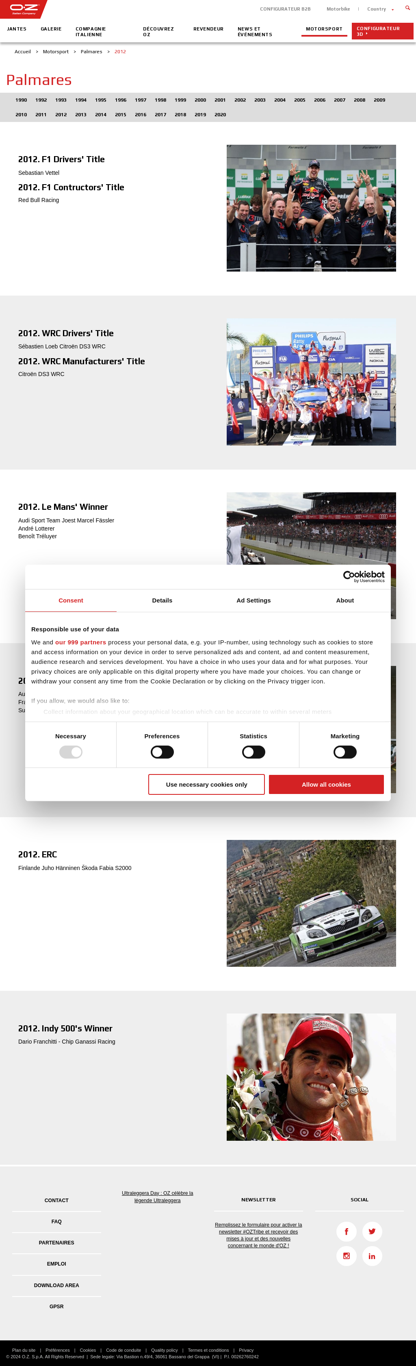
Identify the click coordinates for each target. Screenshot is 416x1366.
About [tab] (345, 600)
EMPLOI (56, 1264)
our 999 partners (80, 641)
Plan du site (23, 1350)
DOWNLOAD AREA (56, 1285)
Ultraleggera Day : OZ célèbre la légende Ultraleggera (157, 1196)
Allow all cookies (326, 784)
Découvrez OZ (158, 31)
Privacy (246, 1350)
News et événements (255, 31)
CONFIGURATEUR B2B (285, 9)
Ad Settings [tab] (253, 600)
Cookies (88, 1350)
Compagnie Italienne (91, 31)
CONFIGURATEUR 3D (378, 31)
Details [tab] (162, 600)
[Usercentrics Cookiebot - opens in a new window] (349, 577)
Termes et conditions (208, 1350)
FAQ (57, 1222)
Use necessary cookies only (206, 784)
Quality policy (164, 1350)
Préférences (57, 1350)
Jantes (16, 29)
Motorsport (324, 29)
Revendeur (208, 29)
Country (376, 9)
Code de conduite (123, 1350)
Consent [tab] (70, 600)
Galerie (51, 29)
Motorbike (338, 9)
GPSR (57, 1306)
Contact (57, 1200)
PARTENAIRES (56, 1243)
